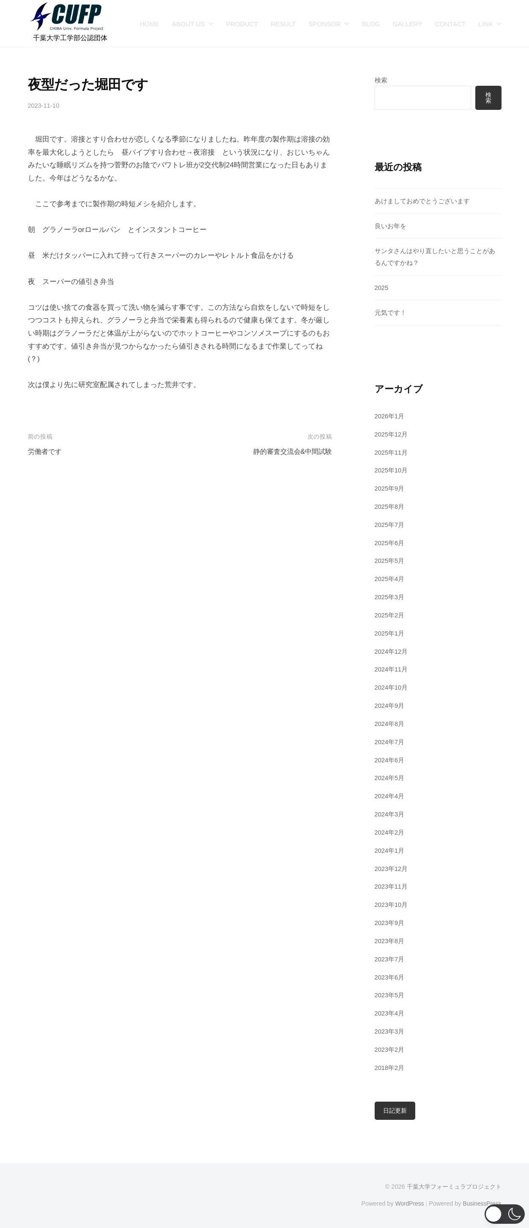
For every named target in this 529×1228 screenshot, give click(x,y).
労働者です (46, 452)
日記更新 (395, 1111)
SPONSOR (324, 23)
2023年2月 (390, 1049)
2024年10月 (392, 687)
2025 (382, 288)
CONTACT (450, 23)
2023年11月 (392, 886)
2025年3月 (390, 597)
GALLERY (407, 23)
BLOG (371, 23)
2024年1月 (390, 850)
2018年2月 (390, 1067)
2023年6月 (390, 977)
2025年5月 (390, 561)
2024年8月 (390, 724)
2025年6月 (390, 542)
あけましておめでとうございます (422, 201)
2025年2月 (390, 615)
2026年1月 (390, 416)
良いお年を (390, 226)
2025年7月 (390, 525)
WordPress (407, 1203)
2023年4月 (390, 1013)
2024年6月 (390, 760)
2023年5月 (390, 995)
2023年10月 (392, 905)
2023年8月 (390, 941)
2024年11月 (392, 669)
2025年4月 (390, 579)
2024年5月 (390, 778)
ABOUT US (188, 23)
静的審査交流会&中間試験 (290, 452)
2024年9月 (390, 706)
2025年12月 (392, 434)
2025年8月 (390, 506)
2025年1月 (390, 633)
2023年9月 (390, 923)
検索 (381, 80)
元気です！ (390, 313)
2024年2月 (390, 832)
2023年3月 (390, 1031)
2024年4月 (390, 796)
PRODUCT (242, 23)
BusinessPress (481, 1203)
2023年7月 (390, 959)
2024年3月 (390, 814)
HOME (149, 23)
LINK (485, 23)
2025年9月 (390, 488)
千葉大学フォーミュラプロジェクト (454, 1187)
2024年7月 (390, 741)
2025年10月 (392, 470)
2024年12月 (392, 651)
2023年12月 (392, 868)
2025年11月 (392, 452)
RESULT (283, 23)
